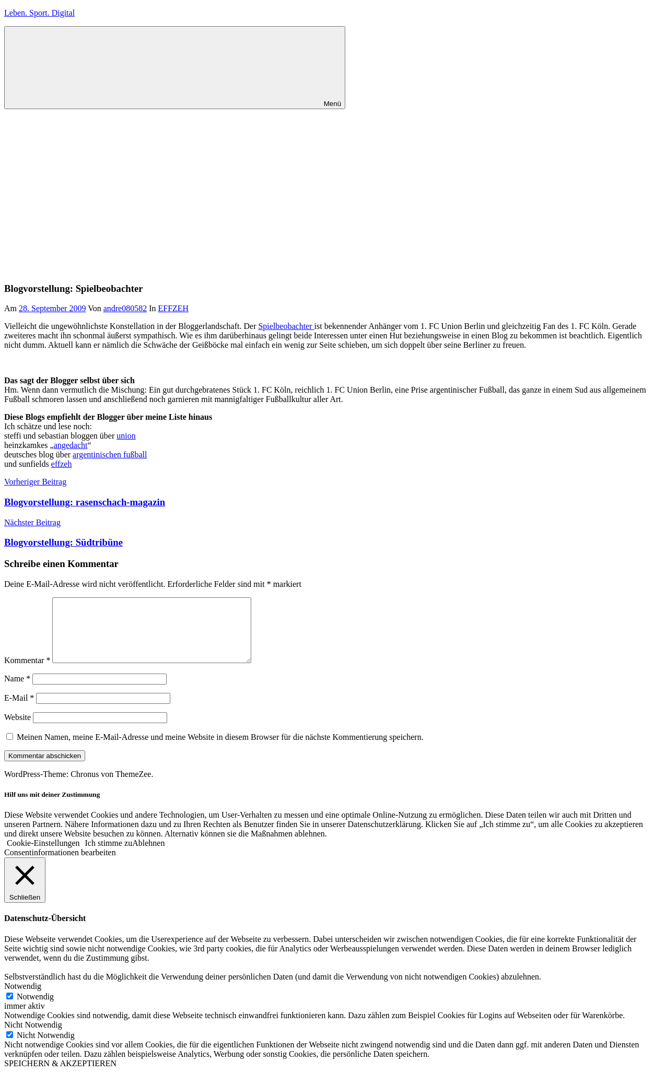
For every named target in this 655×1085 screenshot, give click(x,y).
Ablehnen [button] (148, 855)
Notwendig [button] (22, 998)
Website (17, 729)
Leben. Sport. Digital (39, 12)
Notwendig (35, 1009)
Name (17, 691)
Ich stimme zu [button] (109, 855)
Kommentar (27, 672)
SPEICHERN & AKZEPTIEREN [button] (60, 1075)
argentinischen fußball (110, 454)
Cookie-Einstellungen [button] (43, 855)
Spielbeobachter (286, 326)
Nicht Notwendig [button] (33, 1037)
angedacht (71, 445)
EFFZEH (173, 308)
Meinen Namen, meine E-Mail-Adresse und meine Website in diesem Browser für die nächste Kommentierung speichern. (220, 749)
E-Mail (19, 710)
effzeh (61, 463)
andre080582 (125, 308)
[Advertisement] (327, 187)
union (125, 435)
